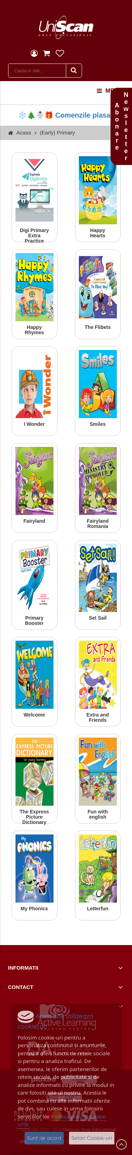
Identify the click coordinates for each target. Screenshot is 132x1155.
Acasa (24, 133)
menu (110, 91)
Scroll (121, 1144)
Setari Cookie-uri (91, 1138)
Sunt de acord (44, 1138)
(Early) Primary (57, 133)
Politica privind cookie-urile (62, 1120)
